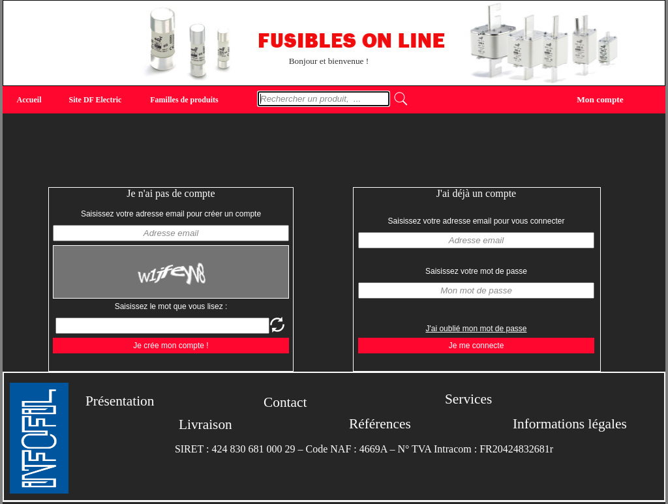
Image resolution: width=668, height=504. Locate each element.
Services (468, 399)
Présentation (119, 401)
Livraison (205, 424)
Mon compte (600, 99)
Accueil (29, 99)
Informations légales (570, 424)
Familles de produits (184, 99)
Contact (285, 402)
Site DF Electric (95, 99)
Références (380, 424)
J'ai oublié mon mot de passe (475, 328)
